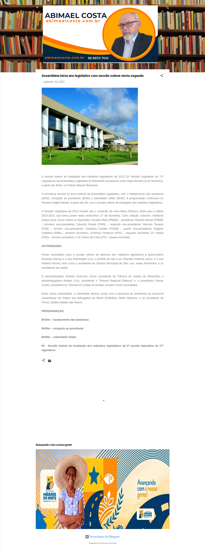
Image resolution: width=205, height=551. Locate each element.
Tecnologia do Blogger (102, 536)
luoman (112, 543)
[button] (161, 76)
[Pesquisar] (168, 8)
